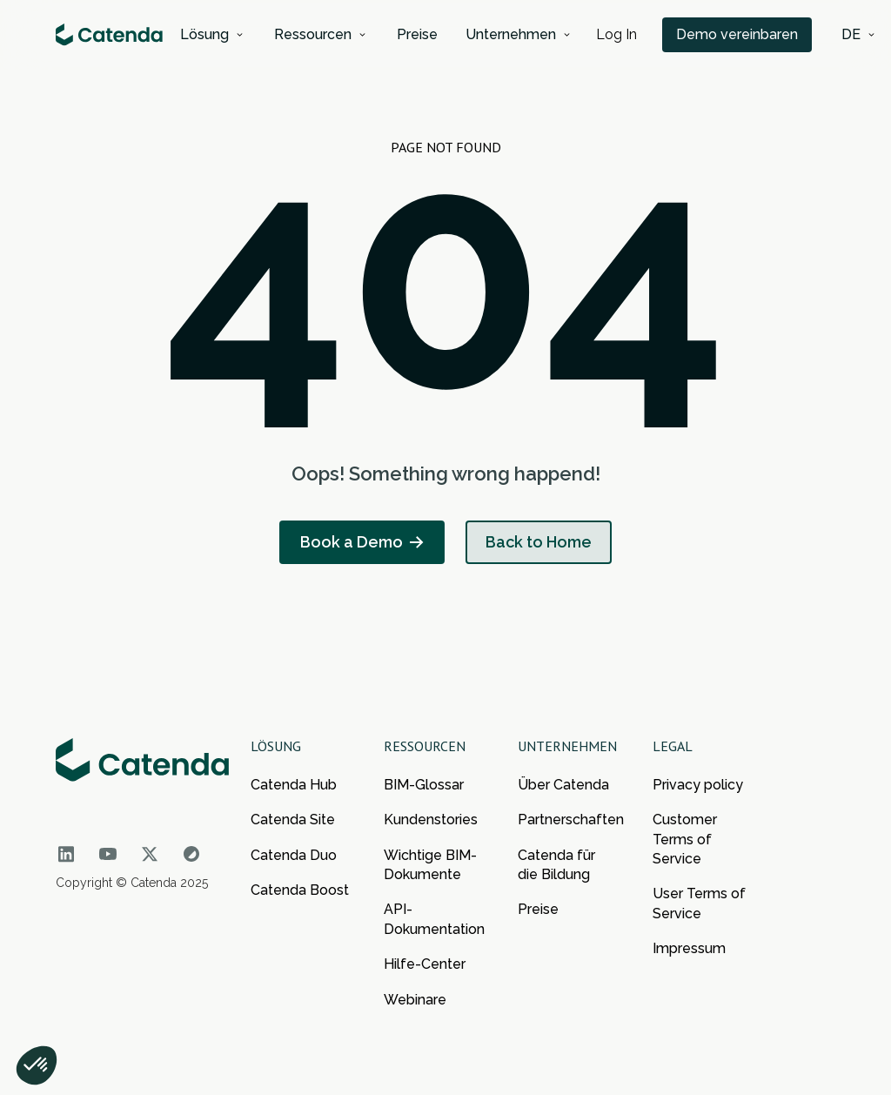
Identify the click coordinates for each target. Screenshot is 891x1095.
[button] (213, 34)
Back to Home (539, 542)
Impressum (689, 948)
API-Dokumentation (434, 919)
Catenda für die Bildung (556, 865)
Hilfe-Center (425, 964)
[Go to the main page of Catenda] (142, 765)
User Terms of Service (699, 903)
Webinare (415, 999)
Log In (616, 34)
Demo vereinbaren (737, 34)
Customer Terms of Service (685, 839)
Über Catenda (563, 784)
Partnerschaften (568, 819)
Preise (538, 909)
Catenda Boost (300, 890)
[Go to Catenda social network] (66, 853)
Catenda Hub (294, 784)
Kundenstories (431, 819)
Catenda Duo (294, 855)
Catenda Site (293, 819)
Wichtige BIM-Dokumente (430, 865)
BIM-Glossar (424, 784)
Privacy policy (698, 784)
